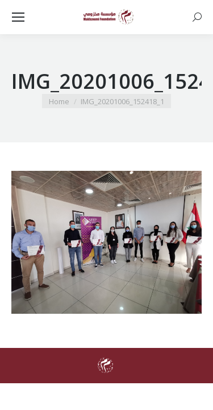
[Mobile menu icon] (18, 17)
